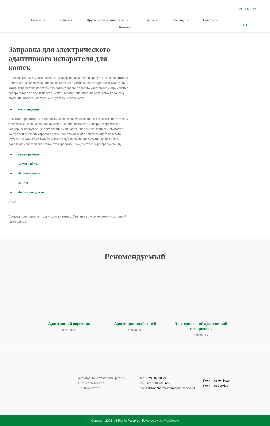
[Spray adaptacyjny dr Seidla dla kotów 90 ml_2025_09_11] (135, 269)
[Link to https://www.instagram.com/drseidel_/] (252, 24)
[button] (69, 109)
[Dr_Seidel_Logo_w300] (31, 4)
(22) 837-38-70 (156, 378)
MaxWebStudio (168, 420)
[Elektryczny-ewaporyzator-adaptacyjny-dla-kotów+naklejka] (201, 289)
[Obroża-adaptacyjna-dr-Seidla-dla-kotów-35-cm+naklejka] (69, 282)
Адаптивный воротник (69, 324)
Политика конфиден (217, 380)
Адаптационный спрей (135, 324)
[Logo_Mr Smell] (108, 2)
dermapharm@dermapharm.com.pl (171, 388)
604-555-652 (161, 383)
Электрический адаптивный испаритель (200, 326)
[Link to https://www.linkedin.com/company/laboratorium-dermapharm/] (245, 24)
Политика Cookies (215, 385)
